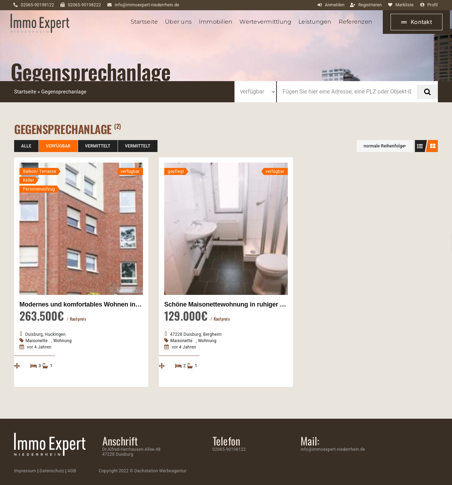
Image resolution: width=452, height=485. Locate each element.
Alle (26, 146)
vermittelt (98, 146)
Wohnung (62, 340)
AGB (71, 470)
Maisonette (36, 340)
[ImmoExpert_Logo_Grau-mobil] (40, 16)
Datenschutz (52, 470)
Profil (432, 4)
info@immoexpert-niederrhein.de (147, 4)
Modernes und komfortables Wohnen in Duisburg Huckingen (108, 304)
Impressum (25, 470)
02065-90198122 (37, 4)
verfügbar (58, 146)
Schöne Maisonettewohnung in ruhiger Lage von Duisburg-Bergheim (265, 304)
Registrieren (370, 4)
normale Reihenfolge (384, 146)
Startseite (25, 92)
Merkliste (405, 4)
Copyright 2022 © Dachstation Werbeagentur (143, 470)
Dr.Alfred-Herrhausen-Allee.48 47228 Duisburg (131, 452)
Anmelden (335, 4)
